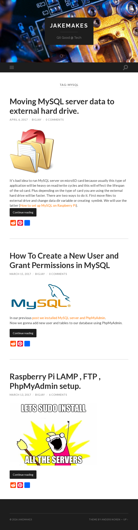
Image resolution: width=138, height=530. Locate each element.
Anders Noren (111, 519)
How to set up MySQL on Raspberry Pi (48, 205)
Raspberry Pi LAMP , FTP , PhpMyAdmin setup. (55, 380)
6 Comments (58, 394)
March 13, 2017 (20, 394)
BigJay (37, 119)
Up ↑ (125, 519)
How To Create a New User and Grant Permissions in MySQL (64, 260)
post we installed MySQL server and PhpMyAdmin (69, 317)
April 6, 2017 (19, 119)
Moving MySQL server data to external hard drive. (62, 106)
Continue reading (23, 212)
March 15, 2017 (20, 273)
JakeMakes (69, 25)
